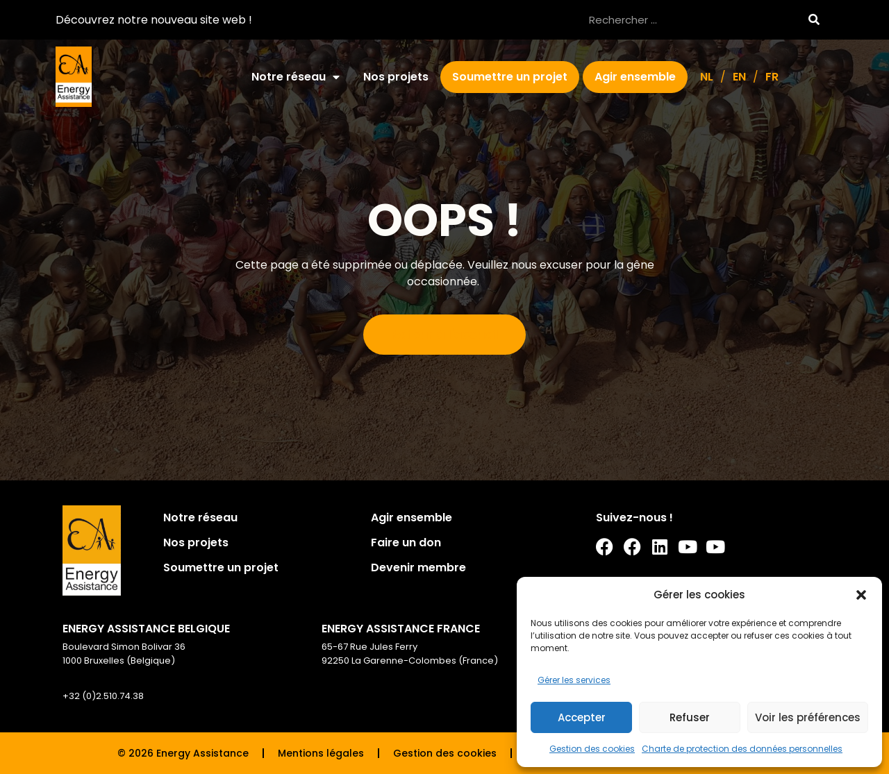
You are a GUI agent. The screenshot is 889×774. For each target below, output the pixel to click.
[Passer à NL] (706, 77)
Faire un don (406, 542)
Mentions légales (321, 753)
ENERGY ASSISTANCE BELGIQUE (146, 629)
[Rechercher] (813, 20)
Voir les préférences (808, 717)
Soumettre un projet (509, 77)
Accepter (582, 717)
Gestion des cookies (592, 749)
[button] (861, 595)
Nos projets (396, 77)
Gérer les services (574, 680)
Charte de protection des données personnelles (742, 749)
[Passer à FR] (772, 77)
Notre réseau (295, 77)
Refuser (690, 717)
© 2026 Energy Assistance (183, 753)
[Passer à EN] (739, 77)
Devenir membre (418, 567)
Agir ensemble (635, 77)
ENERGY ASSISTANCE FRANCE (401, 629)
